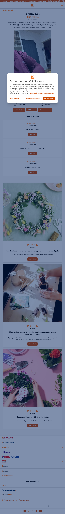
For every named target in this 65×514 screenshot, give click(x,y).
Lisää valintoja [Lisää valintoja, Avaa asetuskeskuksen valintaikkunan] (14, 98)
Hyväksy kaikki (49, 98)
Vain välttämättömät (33, 98)
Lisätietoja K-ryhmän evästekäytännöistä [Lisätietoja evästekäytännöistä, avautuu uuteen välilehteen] (41, 93)
